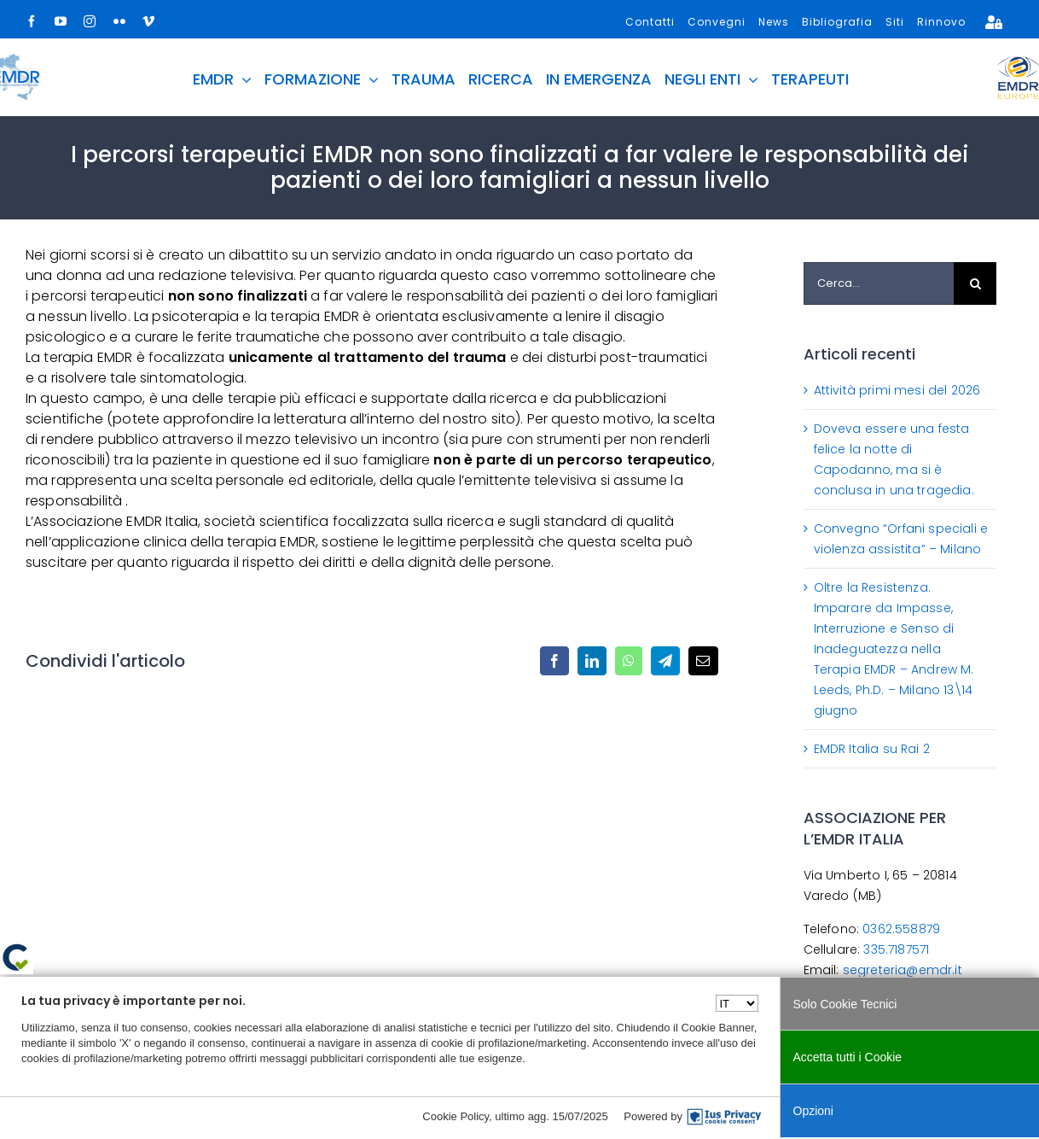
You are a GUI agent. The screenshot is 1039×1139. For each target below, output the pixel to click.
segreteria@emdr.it (902, 969)
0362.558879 (901, 928)
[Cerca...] (879, 283)
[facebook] (32, 21)
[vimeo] (148, 21)
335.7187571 (896, 949)
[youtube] (61, 21)
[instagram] (90, 21)
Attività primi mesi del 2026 (897, 390)
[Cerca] (975, 283)
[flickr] (119, 21)
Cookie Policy (455, 1116)
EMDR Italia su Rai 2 (872, 748)
